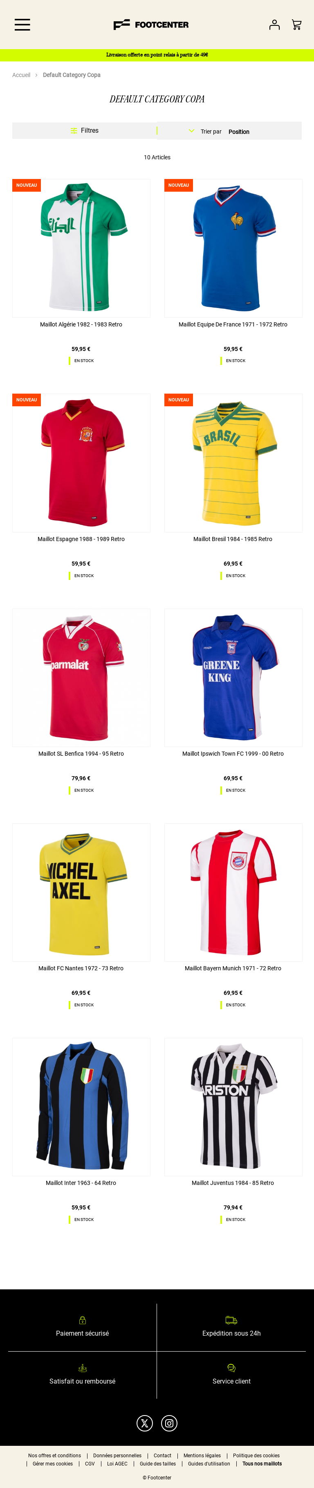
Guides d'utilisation (209, 1464)
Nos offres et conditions (54, 1456)
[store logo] (151, 24)
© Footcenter (157, 1478)
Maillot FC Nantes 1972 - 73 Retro (80, 968)
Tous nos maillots (262, 1464)
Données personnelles (117, 1456)
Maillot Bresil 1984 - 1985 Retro (232, 539)
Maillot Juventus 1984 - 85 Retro (233, 1183)
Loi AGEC (117, 1464)
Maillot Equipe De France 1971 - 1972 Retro (233, 324)
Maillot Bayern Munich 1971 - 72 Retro (233, 968)
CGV (90, 1464)
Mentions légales (202, 1456)
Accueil (21, 75)
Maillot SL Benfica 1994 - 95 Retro (81, 753)
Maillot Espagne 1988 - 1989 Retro (81, 539)
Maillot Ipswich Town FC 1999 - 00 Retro (233, 753)
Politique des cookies (256, 1456)
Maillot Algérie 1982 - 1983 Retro (81, 324)
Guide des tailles (158, 1464)
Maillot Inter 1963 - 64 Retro (81, 1183)
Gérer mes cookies (53, 1464)
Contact (162, 1456)
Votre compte (274, 25)
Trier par (211, 131)
